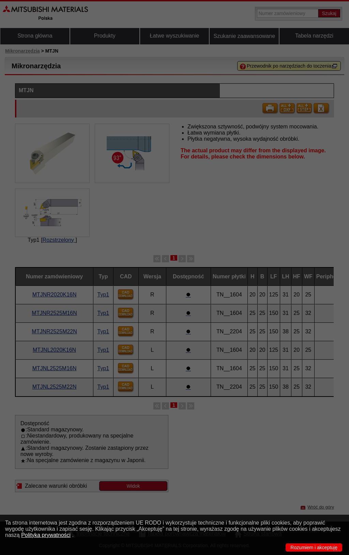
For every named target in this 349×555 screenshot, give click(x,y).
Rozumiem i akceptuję (313, 547)
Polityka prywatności (46, 535)
